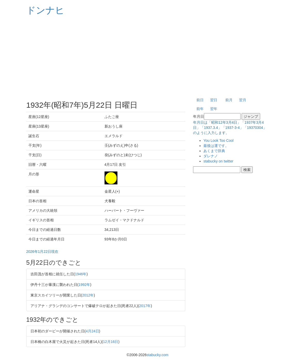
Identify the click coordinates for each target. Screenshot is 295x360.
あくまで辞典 (214, 151)
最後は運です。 (216, 146)
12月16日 (110, 342)
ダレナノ (210, 156)
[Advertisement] (147, 57)
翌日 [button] (213, 100)
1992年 (84, 285)
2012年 (88, 295)
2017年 (145, 306)
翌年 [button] (213, 109)
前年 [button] (200, 109)
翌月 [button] (242, 100)
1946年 (80, 274)
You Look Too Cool (218, 140)
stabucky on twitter (218, 161)
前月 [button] (229, 100)
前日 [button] (200, 100)
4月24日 (92, 331)
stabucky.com (158, 355)
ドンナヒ (45, 10)
